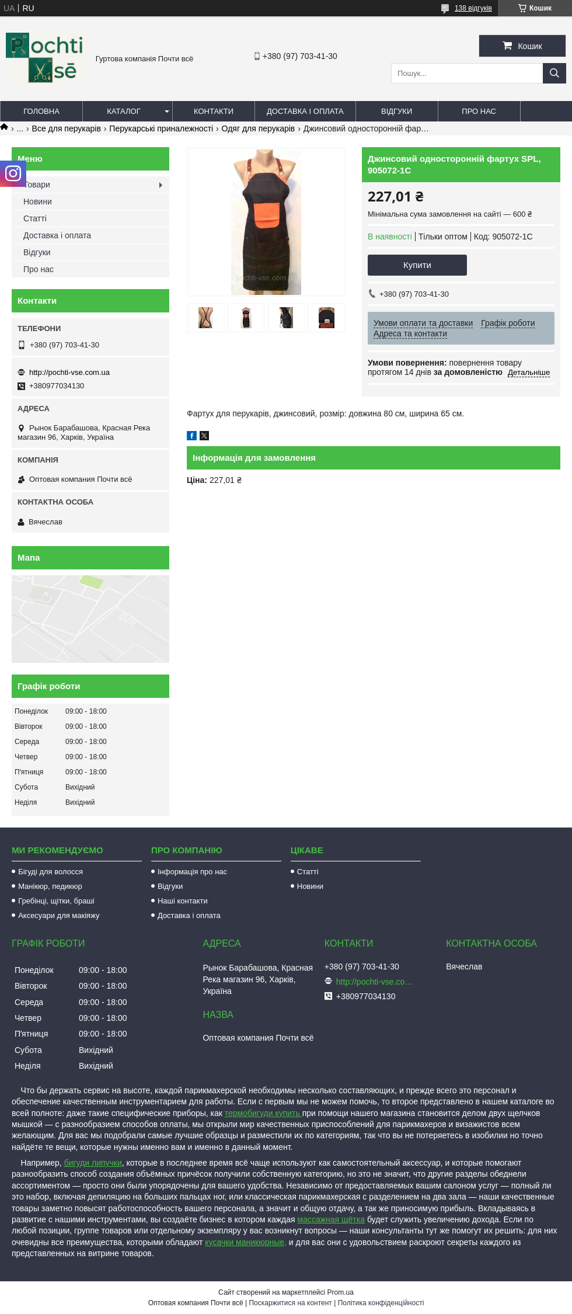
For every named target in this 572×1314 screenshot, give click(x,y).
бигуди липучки (93, 1162)
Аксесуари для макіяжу (58, 915)
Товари (36, 184)
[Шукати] (554, 73)
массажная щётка (331, 1219)
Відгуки (396, 111)
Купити (417, 265)
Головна (41, 111)
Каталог (123, 111)
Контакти (213, 111)
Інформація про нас (192, 871)
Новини (37, 201)
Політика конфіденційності (381, 1303)
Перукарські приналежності (161, 128)
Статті (35, 218)
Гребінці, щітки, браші (56, 900)
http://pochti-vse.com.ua (69, 372)
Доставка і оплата (305, 111)
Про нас (479, 111)
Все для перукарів (66, 128)
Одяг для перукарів (258, 128)
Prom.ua (340, 1292)
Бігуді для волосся (50, 871)
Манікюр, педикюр (50, 886)
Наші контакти (183, 900)
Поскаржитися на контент (290, 1303)
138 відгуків (473, 8)
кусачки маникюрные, (246, 1242)
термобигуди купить (263, 1113)
